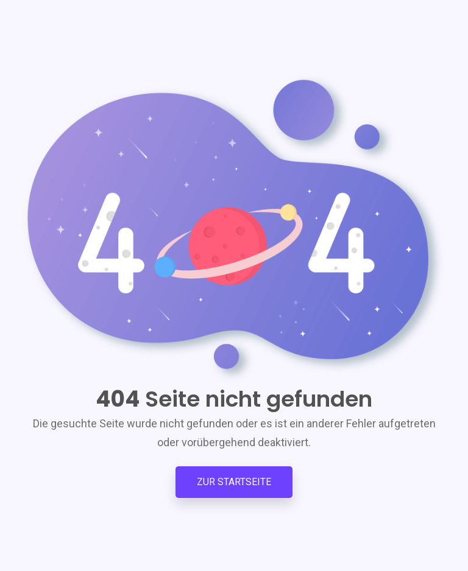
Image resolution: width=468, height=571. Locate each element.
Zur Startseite (234, 482)
